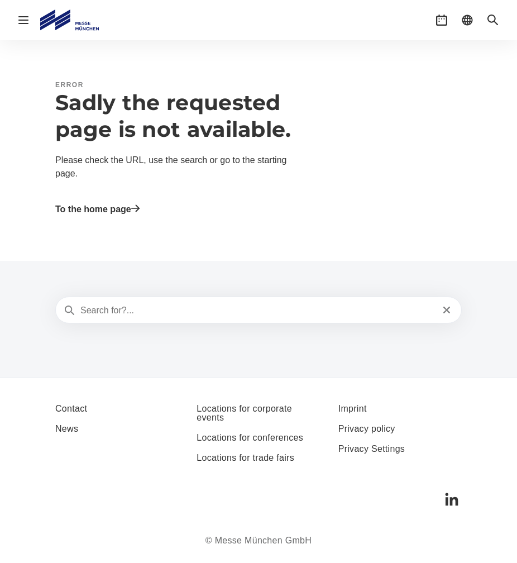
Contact (71, 408)
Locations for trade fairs (245, 457)
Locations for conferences (250, 437)
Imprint (352, 408)
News (66, 428)
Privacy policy (366, 428)
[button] (442, 20)
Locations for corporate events (244, 413)
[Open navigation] (23, 20)
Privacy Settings (371, 449)
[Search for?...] (257, 310)
